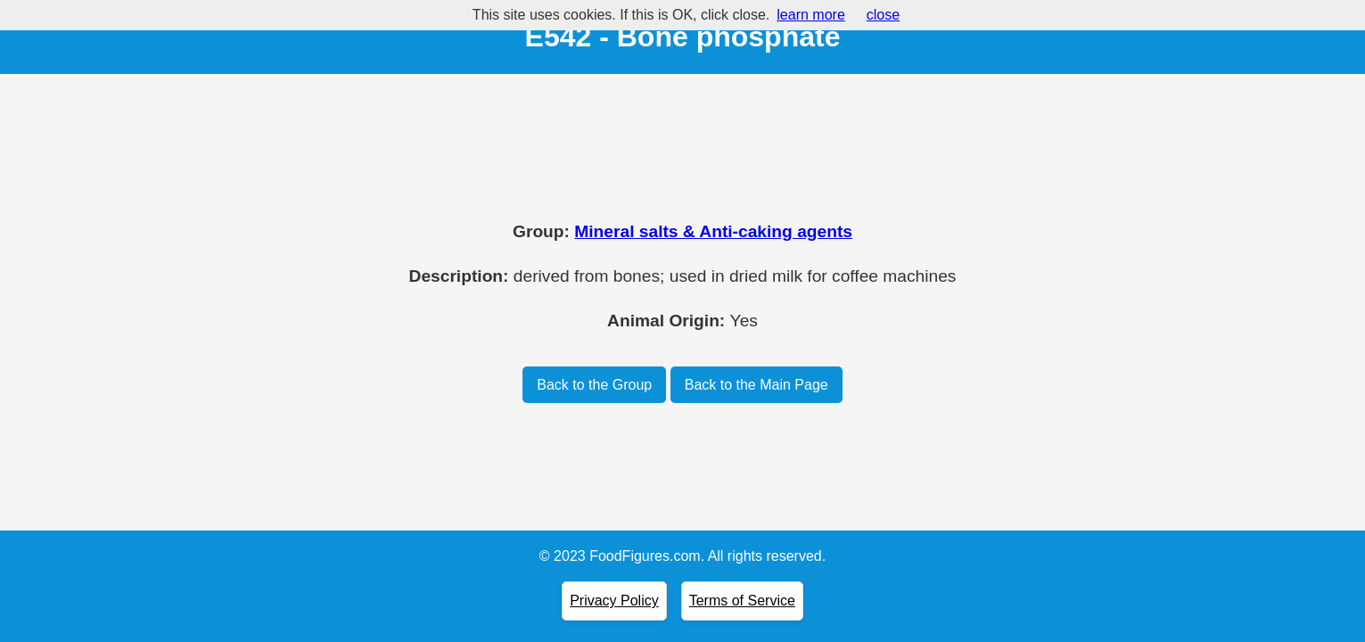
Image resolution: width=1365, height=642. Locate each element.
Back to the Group (594, 384)
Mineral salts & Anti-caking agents (713, 231)
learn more (810, 14)
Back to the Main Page (756, 384)
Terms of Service (742, 600)
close (883, 14)
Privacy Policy (614, 600)
